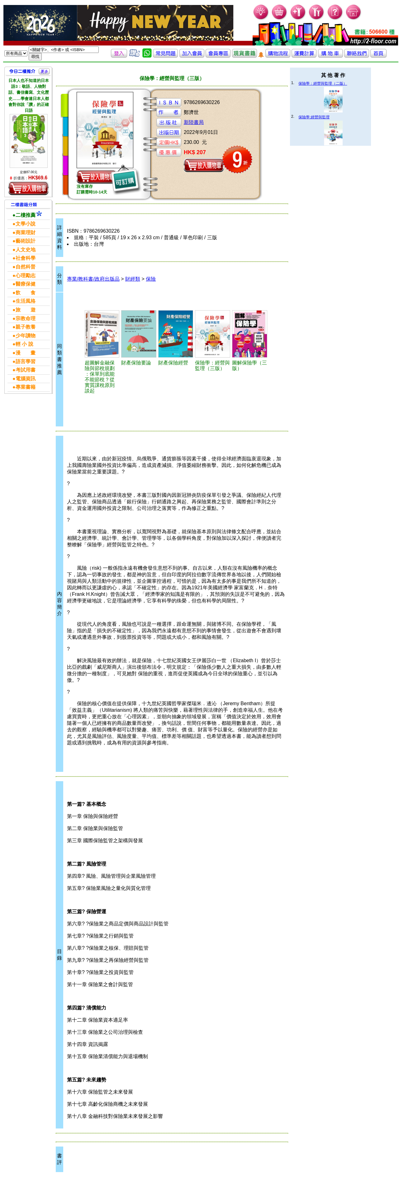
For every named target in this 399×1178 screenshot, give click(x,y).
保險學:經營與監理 (313, 117)
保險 (151, 279)
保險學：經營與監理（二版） (322, 83)
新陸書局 (194, 122)
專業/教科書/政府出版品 (93, 279)
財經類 (132, 279)
